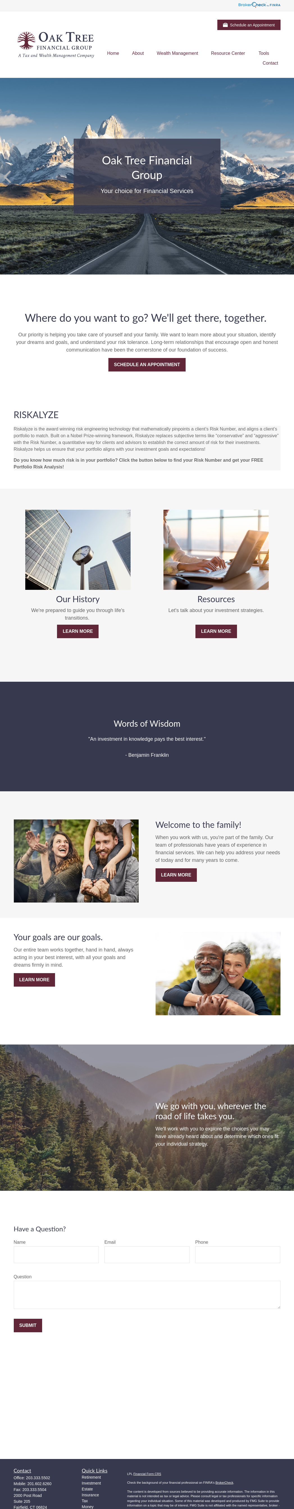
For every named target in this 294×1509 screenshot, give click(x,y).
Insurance (90, 1495)
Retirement (91, 1477)
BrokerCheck (224, 1482)
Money (88, 1507)
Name (20, 1242)
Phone (201, 1242)
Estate (87, 1489)
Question (23, 1276)
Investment (91, 1483)
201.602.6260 (40, 1483)
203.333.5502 (38, 1478)
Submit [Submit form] (28, 1325)
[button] (113, 53)
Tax (85, 1501)
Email (110, 1242)
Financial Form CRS (147, 1474)
